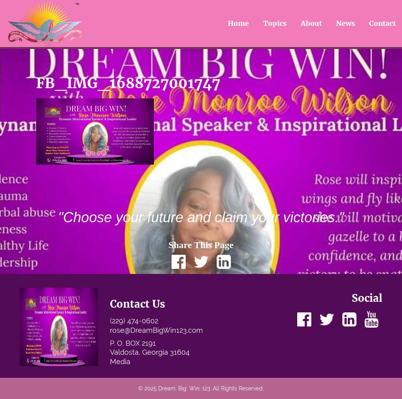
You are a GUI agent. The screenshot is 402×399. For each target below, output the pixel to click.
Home (238, 23)
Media (120, 361)
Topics (275, 23)
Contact (382, 23)
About (311, 23)
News (345, 23)
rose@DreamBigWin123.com (156, 330)
